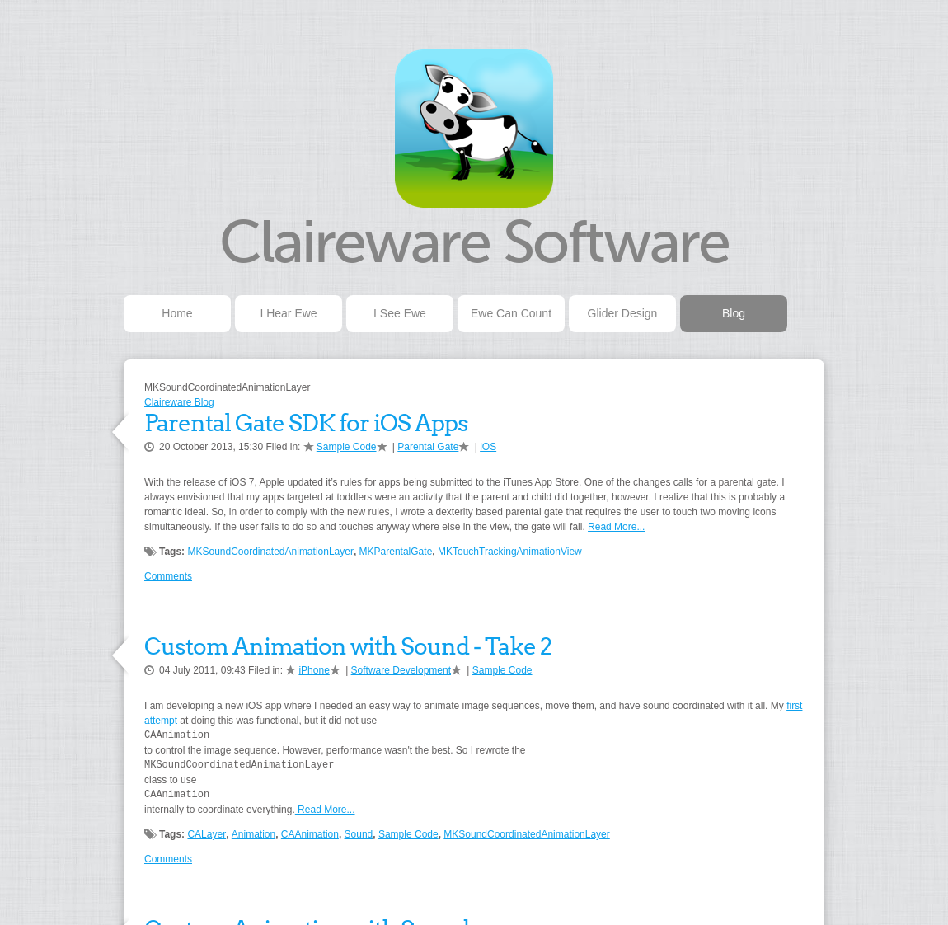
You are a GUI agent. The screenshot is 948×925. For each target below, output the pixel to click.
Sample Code (347, 447)
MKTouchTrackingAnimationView (510, 551)
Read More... (616, 527)
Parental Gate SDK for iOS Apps (306, 423)
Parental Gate (427, 447)
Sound (359, 834)
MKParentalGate (396, 551)
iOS (488, 447)
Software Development (401, 670)
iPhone (313, 670)
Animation (253, 834)
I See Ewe (399, 313)
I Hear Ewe (288, 313)
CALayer (206, 834)
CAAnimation (310, 834)
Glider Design (623, 313)
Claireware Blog (179, 402)
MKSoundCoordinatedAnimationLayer (270, 551)
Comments (168, 576)
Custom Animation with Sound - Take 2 (347, 646)
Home (177, 313)
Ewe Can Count (511, 313)
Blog (733, 313)
